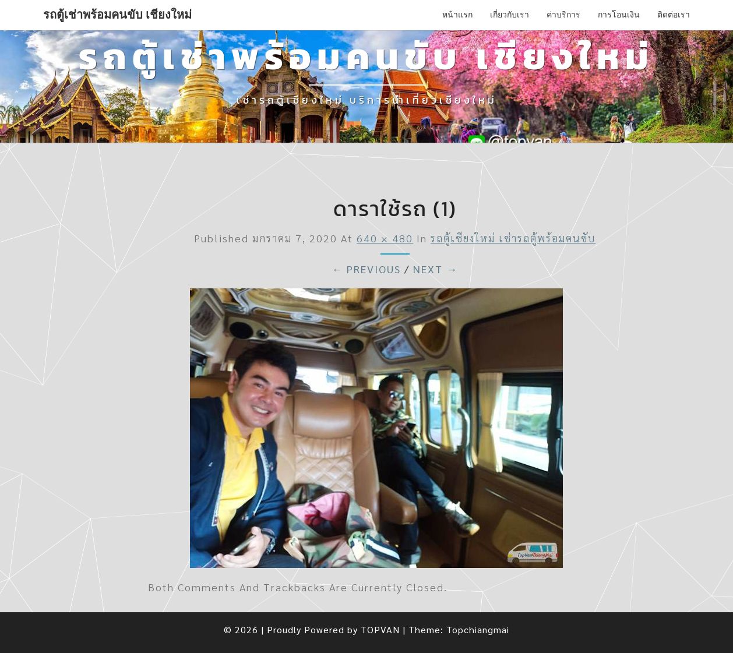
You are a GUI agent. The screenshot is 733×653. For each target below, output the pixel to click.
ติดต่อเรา (673, 14)
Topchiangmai (477, 629)
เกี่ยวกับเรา (509, 14)
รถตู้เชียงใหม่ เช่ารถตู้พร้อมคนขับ (513, 238)
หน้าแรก (457, 14)
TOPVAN (380, 629)
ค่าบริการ (563, 14)
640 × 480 (385, 238)
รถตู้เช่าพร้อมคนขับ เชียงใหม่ (117, 15)
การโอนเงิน (619, 14)
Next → (435, 269)
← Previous (366, 269)
